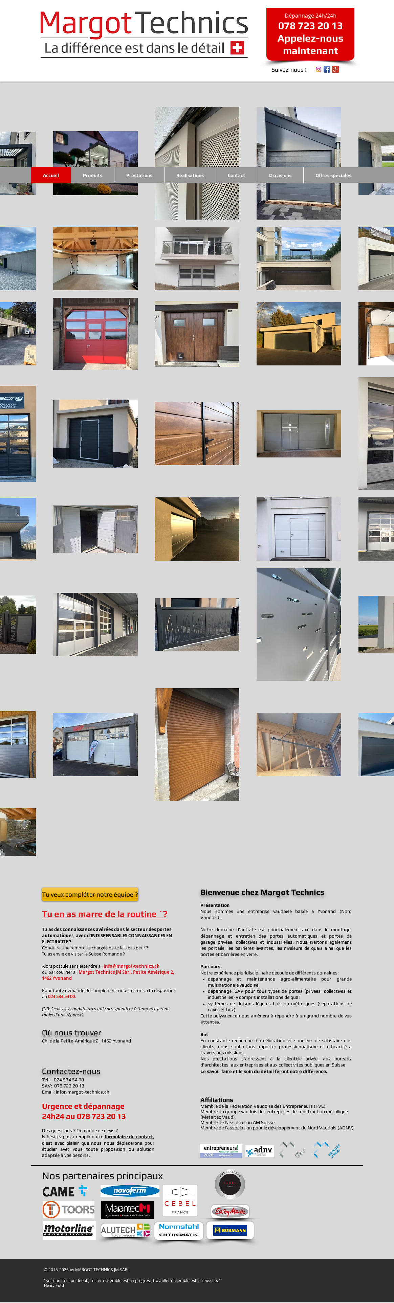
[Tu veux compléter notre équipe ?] (90, 894)
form (110, 1136)
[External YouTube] (308, 1206)
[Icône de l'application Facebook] (327, 69)
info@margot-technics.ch (132, 966)
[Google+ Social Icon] (335, 69)
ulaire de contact (134, 1136)
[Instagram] (318, 69)
